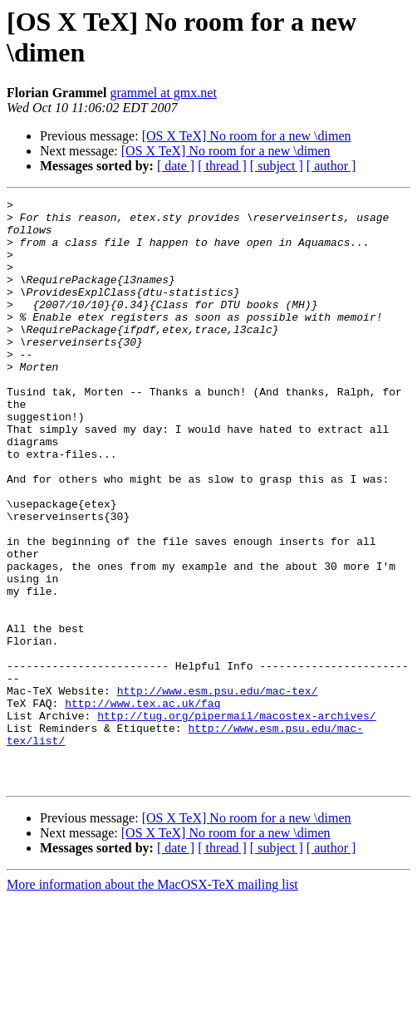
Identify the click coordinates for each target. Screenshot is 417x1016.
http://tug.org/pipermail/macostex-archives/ (236, 819)
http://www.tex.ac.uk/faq (142, 805)
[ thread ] (222, 166)
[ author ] (331, 166)
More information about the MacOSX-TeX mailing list (152, 1001)
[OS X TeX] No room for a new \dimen (246, 136)
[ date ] (175, 166)
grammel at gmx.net (163, 93)
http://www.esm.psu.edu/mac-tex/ (217, 790)
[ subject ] (276, 166)
